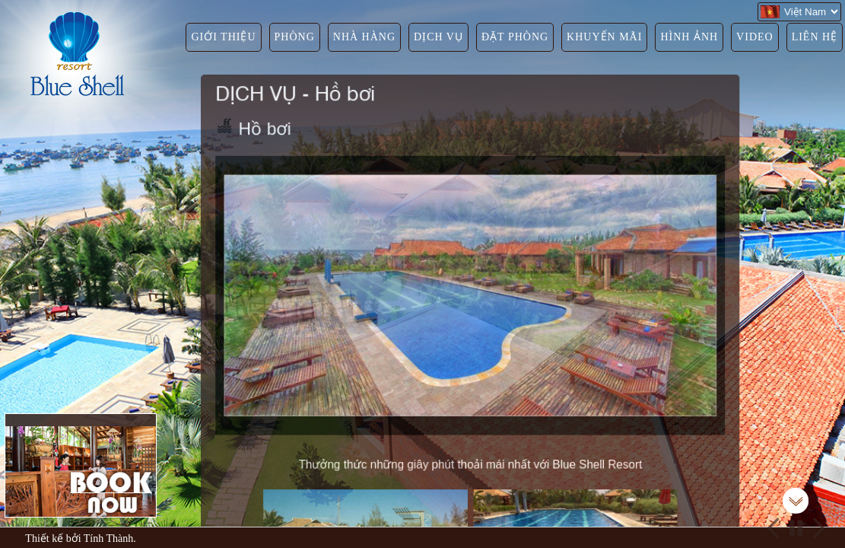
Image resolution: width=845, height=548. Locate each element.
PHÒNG (295, 37)
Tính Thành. (110, 538)
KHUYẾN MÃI (604, 37)
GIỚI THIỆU (223, 37)
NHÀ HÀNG (364, 37)
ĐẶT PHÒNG (514, 37)
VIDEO (755, 37)
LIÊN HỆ (815, 37)
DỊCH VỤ (438, 37)
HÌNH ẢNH (689, 37)
